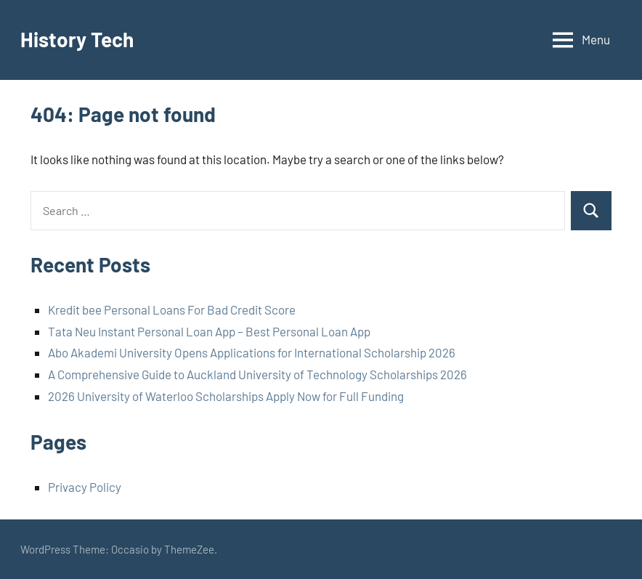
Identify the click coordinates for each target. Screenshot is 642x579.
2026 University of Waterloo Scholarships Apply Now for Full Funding (226, 396)
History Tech (77, 39)
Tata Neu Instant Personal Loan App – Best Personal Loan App (209, 331)
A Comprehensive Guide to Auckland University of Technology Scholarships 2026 (257, 374)
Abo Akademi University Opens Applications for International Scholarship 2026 (251, 352)
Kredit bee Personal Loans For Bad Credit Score (172, 309)
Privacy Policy (84, 486)
